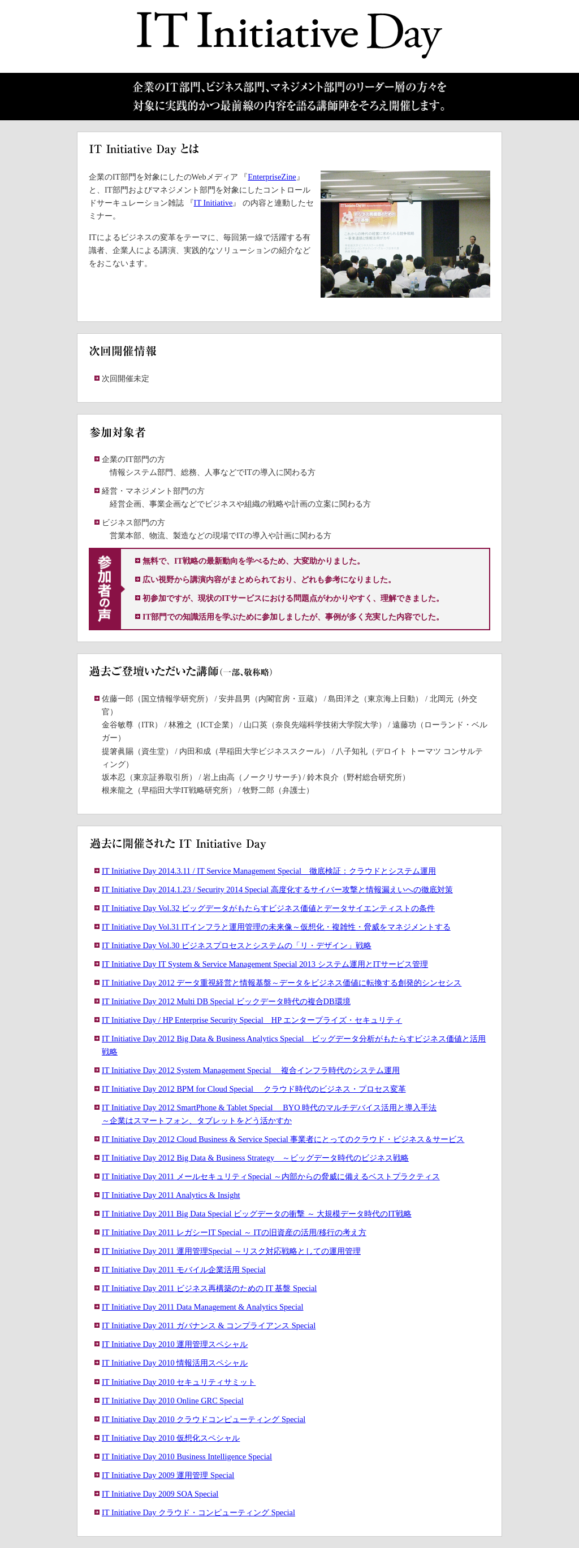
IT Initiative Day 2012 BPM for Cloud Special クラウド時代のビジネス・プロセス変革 (254, 1088)
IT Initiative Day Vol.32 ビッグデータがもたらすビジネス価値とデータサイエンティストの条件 (268, 908)
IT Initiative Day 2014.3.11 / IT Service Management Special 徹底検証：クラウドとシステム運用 (269, 870)
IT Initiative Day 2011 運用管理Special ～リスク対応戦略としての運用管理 (231, 1250)
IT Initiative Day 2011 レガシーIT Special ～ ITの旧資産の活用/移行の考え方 (234, 1232)
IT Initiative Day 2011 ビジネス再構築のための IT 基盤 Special (209, 1288)
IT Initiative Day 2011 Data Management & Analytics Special (202, 1306)
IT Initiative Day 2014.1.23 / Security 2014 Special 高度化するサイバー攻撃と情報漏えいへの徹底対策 (277, 889)
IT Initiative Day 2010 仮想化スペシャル (171, 1437)
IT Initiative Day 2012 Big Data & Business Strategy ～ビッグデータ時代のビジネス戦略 (255, 1157)
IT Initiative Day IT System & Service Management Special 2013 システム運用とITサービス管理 (265, 964)
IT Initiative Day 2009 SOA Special (160, 1493)
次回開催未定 (125, 378)
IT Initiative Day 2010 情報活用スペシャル (175, 1362)
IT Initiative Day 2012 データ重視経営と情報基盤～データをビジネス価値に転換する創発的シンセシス (281, 982)
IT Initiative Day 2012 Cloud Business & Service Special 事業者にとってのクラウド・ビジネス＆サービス (283, 1139)
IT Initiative (213, 202)
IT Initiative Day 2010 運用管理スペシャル (175, 1344)
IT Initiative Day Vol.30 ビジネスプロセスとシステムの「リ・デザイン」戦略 (236, 945)
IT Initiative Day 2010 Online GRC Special (173, 1400)
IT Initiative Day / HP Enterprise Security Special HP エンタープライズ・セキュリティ (252, 1019)
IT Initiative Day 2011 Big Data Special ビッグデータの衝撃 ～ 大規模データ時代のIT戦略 (257, 1213)
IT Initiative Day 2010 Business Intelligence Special (187, 1456)
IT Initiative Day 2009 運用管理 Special (168, 1475)
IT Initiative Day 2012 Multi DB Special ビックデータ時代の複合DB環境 (226, 1001)
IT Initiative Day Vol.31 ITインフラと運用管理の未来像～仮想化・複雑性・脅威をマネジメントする (276, 926)
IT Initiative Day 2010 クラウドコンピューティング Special (203, 1419)
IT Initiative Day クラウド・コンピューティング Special (198, 1512)
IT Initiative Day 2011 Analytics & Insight (171, 1195)
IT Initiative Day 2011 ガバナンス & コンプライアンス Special (209, 1325)
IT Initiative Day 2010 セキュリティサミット (179, 1381)
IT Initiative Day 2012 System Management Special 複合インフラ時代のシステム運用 (251, 1070)
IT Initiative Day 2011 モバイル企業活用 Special (184, 1269)
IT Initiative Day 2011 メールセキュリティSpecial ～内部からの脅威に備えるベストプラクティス (271, 1176)
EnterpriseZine (272, 176)
